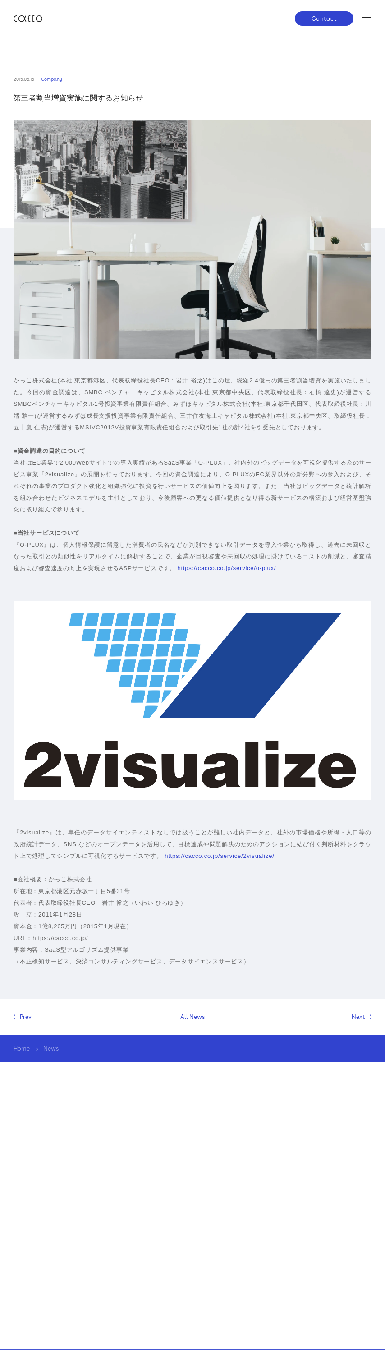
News (51, 1048)
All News (192, 1017)
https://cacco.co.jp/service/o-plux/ (226, 568)
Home (22, 1048)
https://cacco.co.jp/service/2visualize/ (220, 855)
